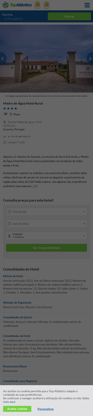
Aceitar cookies (17, 408)
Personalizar (46, 409)
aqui (12, 401)
